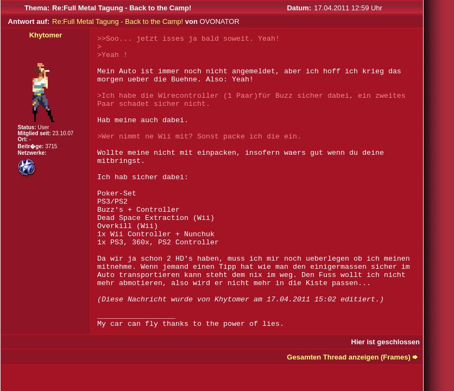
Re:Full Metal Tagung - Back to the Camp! (117, 21)
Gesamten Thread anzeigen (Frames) (349, 357)
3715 (51, 146)
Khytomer (45, 35)
